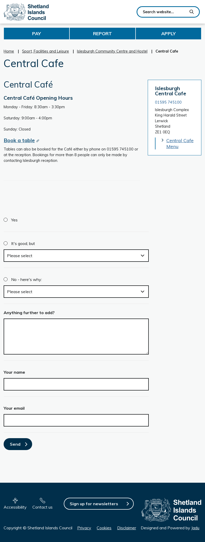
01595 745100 (168, 102)
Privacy (84, 527)
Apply (168, 34)
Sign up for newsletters (94, 503)
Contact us (42, 507)
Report (102, 34)
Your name (14, 372)
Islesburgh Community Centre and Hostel (112, 51)
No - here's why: (26, 279)
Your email (14, 408)
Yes (14, 219)
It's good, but (23, 243)
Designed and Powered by (170, 527)
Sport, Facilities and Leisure (45, 51)
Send (15, 444)
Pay (36, 34)
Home (9, 51)
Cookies (104, 527)
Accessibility (15, 507)
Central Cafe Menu (180, 143)
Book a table (19, 140)
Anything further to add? (29, 312)
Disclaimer (126, 527)
